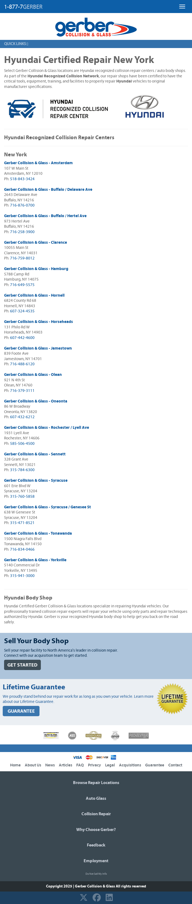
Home (15, 765)
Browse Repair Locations (96, 782)
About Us (33, 765)
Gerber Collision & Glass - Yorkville (35, 560)
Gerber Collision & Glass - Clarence (35, 242)
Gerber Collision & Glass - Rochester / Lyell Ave (46, 427)
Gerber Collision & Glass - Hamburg (36, 269)
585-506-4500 (22, 444)
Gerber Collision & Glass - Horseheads (38, 321)
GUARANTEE (21, 711)
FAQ (80, 765)
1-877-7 (23, 7)
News (50, 765)
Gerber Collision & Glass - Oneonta (35, 401)
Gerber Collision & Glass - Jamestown (38, 348)
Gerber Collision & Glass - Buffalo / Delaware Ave (48, 189)
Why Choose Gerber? (96, 829)
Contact (175, 765)
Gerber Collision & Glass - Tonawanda (38, 533)
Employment (96, 860)
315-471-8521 (22, 523)
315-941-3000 (22, 576)
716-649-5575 (22, 285)
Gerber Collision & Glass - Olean (33, 374)
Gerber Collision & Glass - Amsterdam (38, 163)
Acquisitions (130, 765)
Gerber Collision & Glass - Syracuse (36, 480)
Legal (110, 765)
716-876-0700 (22, 205)
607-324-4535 (22, 311)
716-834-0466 (22, 549)
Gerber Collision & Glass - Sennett (35, 454)
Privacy (94, 765)
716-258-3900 (22, 232)
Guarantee (154, 765)
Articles (65, 765)
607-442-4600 (22, 338)
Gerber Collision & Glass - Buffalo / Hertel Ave (45, 216)
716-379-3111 (22, 391)
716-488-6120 (22, 364)
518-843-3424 (22, 179)
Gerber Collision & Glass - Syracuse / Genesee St (47, 507)
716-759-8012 (22, 258)
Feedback (96, 845)
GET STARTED (22, 665)
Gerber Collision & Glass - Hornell (34, 295)
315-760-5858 (22, 496)
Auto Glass (96, 798)
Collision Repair (96, 813)
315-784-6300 (22, 470)
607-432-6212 (22, 417)
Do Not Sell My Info (96, 874)
